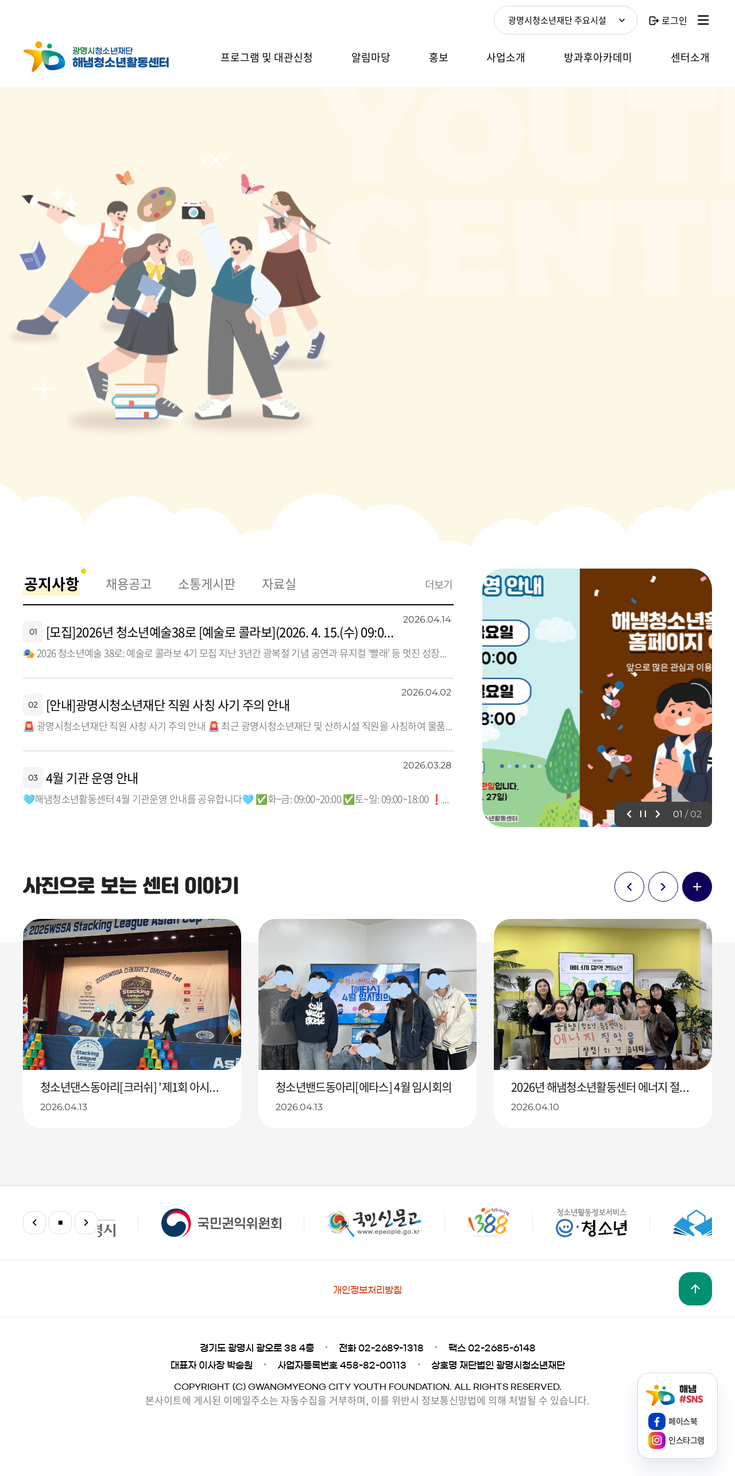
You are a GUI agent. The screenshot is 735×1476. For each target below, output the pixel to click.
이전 (629, 814)
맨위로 (695, 1288)
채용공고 (129, 583)
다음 (657, 814)
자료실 (279, 583)
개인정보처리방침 (367, 1290)
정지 (643, 814)
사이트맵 (703, 20)
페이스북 (682, 1421)
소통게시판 (206, 583)
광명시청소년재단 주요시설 (557, 20)
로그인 (674, 20)
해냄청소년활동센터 (109, 56)
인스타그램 (686, 1440)
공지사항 (51, 583)
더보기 (438, 584)
